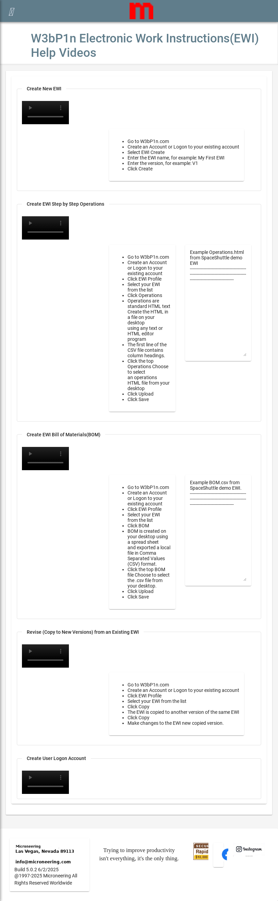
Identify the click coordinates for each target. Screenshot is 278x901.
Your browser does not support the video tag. (45, 228)
